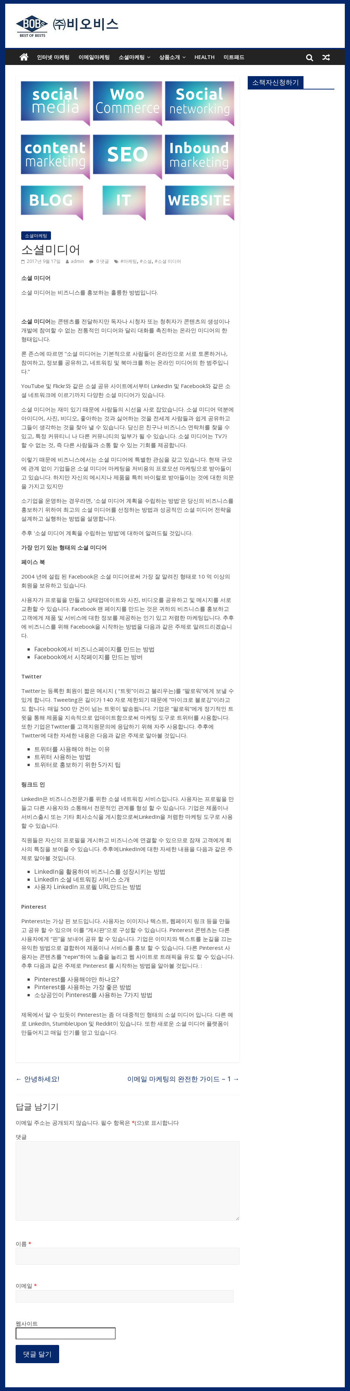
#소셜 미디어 (168, 261)
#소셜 (146, 261)
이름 (23, 1243)
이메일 (26, 1285)
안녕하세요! (37, 1078)
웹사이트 (27, 1323)
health (205, 57)
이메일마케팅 (94, 57)
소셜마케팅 (132, 57)
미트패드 (234, 57)
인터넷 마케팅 (53, 57)
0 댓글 (99, 261)
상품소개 (169, 57)
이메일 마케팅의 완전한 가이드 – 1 (183, 1078)
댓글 (21, 1136)
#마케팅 (129, 261)
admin (77, 261)
